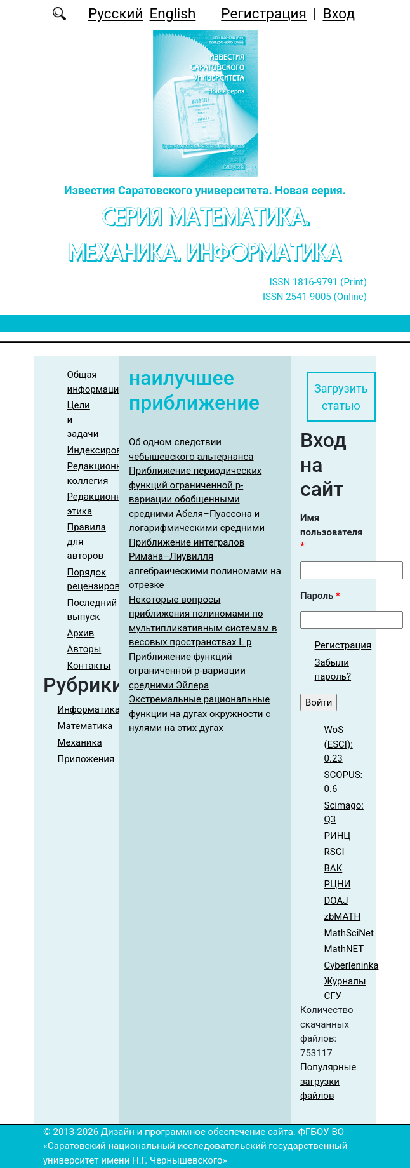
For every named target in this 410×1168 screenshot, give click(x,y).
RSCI (334, 851)
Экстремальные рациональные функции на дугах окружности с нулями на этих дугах (199, 714)
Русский (115, 13)
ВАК (333, 868)
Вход (338, 13)
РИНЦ (337, 836)
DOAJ (336, 900)
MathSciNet (349, 933)
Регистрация (264, 13)
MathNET (344, 949)
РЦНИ (337, 884)
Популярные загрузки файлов (328, 1081)
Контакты (89, 665)
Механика (80, 742)
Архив (81, 633)
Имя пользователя (331, 532)
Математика (85, 726)
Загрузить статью (341, 397)
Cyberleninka (351, 965)
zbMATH (342, 916)
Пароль (320, 595)
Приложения (86, 759)
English (173, 13)
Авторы (84, 649)
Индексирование (105, 450)
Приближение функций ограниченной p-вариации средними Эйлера (187, 671)
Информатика (89, 709)
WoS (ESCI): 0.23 (338, 744)
